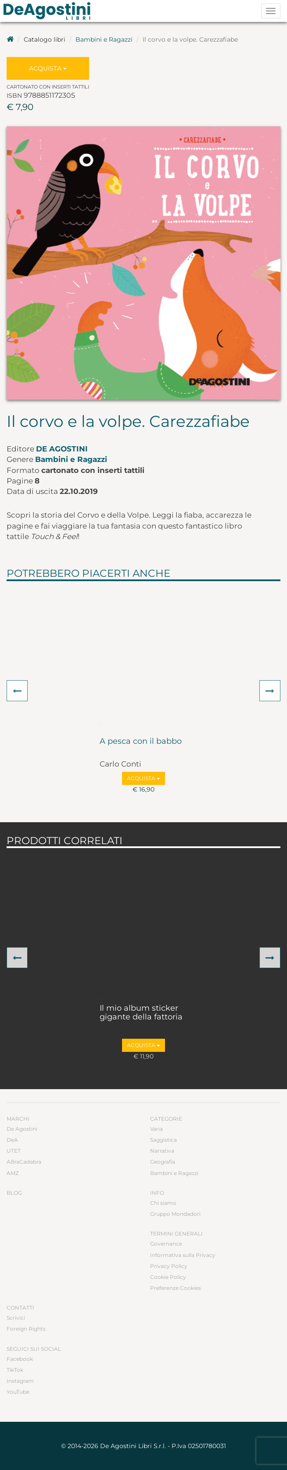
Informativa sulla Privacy (182, 1255)
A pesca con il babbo (141, 741)
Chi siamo (163, 1203)
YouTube (18, 1391)
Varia (156, 1129)
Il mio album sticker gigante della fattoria (141, 1013)
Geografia (162, 1161)
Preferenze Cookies (175, 1288)
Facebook (20, 1359)
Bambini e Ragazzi (104, 39)
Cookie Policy (168, 1277)
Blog (14, 1192)
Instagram (20, 1381)
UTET (14, 1150)
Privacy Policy (168, 1266)
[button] (17, 690)
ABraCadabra (24, 1161)
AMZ (13, 1173)
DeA (12, 1139)
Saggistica (163, 1139)
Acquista (48, 68)
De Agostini (62, 448)
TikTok (15, 1370)
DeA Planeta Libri (50, 11)
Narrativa (162, 1150)
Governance (166, 1243)
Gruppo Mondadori (175, 1214)
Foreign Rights (26, 1328)
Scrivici (16, 1317)
